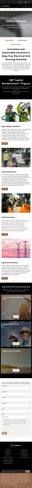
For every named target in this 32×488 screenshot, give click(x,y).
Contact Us (24, 452)
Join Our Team (24, 451)
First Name (4, 386)
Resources (8, 454)
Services (5, 9)
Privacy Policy (12, 484)
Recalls (24, 456)
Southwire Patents (24, 454)
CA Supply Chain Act (8, 463)
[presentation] (11, 428)
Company (4, 403)
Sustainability (24, 449)
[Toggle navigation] (29, 6)
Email (3, 409)
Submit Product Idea (24, 457)
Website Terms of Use (8, 457)
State (3, 414)
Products (16, 316)
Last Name (4, 391)
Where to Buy (8, 451)
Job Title (4, 397)
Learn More (5, 143)
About (8, 456)
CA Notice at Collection (8, 460)
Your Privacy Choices (8, 462)
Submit (27, 471)
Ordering (8, 452)
